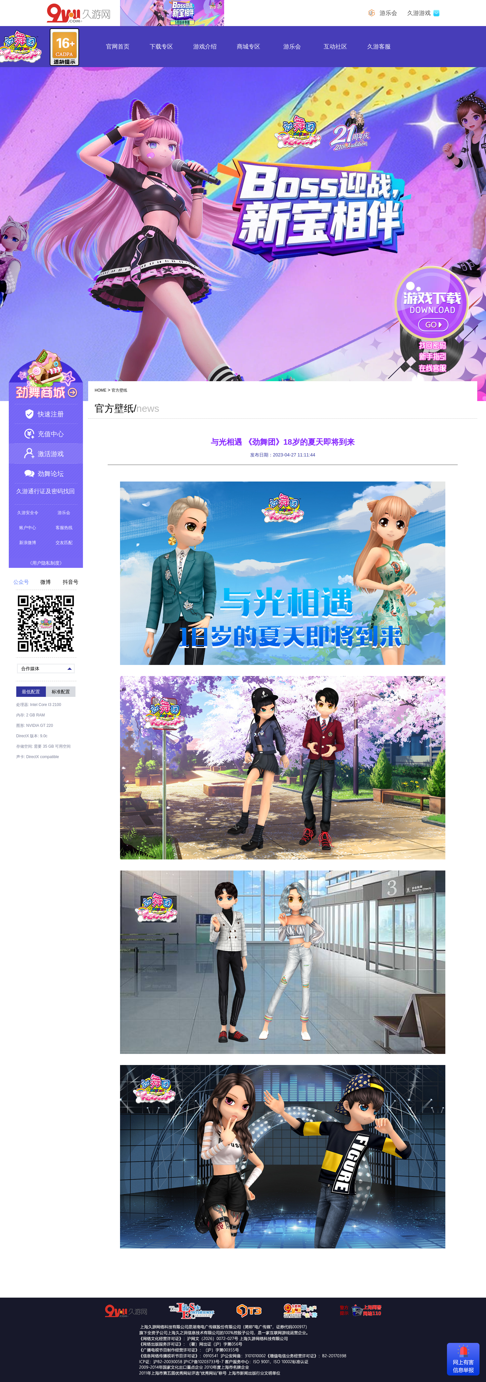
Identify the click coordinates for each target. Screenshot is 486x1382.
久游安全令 (27, 512)
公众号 (21, 582)
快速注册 (51, 414)
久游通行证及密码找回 (45, 491)
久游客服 (379, 46)
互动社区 (335, 46)
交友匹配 (64, 542)
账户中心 (27, 527)
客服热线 (64, 527)
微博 (45, 582)
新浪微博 (27, 542)
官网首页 (117, 46)
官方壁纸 (119, 390)
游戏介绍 (205, 46)
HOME (100, 390)
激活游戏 (51, 453)
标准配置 (61, 691)
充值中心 (51, 434)
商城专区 (248, 46)
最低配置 (31, 691)
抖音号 (70, 582)
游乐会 (292, 46)
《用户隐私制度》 (46, 563)
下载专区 (161, 46)
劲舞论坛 (51, 473)
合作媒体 (46, 668)
